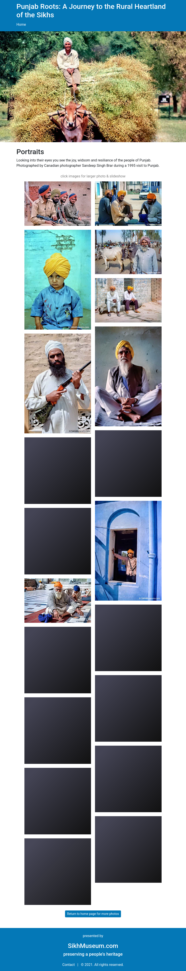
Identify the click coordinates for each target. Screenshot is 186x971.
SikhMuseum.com (93, 945)
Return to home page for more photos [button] (93, 914)
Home (21, 24)
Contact (68, 965)
